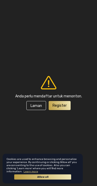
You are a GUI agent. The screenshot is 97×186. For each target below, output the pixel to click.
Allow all (42, 177)
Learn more (31, 171)
